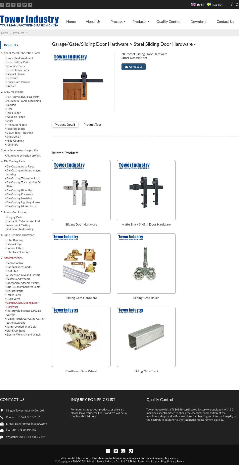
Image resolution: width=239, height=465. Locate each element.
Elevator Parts (14, 290)
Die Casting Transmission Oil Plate (23, 184)
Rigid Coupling (15, 140)
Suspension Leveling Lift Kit (23, 274)
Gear (9, 108)
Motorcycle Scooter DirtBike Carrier (23, 312)
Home (4, 32)
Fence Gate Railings (18, 82)
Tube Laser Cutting (17, 252)
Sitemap (155, 461)
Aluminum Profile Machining (23, 100)
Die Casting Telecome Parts (23, 178)
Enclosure (12, 78)
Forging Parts (14, 217)
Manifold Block (15, 128)
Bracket (11, 86)
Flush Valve (13, 298)
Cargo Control (15, 263)
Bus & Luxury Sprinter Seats (23, 286)
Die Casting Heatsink (19, 198)
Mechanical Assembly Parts (22, 282)
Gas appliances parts (18, 266)
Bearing (11, 104)
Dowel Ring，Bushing (19, 132)
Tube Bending (14, 240)
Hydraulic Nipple (16, 124)
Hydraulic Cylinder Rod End (23, 221)
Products (18, 32)
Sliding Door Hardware (81, 224)
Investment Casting (18, 225)
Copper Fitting (15, 248)
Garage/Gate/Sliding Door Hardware (22, 304)
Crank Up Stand (15, 330)
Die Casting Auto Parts (20, 166)
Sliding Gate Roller (146, 298)
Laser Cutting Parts (17, 62)
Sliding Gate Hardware (81, 298)
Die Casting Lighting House (23, 202)
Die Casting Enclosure (19, 194)
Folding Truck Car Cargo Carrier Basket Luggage (25, 320)
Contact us (135, 66)
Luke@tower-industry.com (31, 423)
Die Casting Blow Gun (19, 190)
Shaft (9, 120)
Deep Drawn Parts (17, 70)
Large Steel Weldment (19, 58)
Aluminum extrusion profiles (23, 155)
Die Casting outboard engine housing (23, 172)
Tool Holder (13, 112)
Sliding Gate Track (146, 371)
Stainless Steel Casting (20, 229)
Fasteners (12, 144)
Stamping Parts (15, 66)
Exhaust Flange (15, 74)
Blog (164, 461)
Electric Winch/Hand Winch (23, 334)
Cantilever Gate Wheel (81, 371)
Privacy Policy (175, 461)
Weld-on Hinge (15, 116)
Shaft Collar (13, 136)
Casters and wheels (18, 278)
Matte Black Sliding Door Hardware (146, 224)
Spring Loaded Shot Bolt (21, 326)
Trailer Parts (13, 294)
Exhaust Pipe (14, 244)
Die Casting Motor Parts (21, 206)
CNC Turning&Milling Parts (22, 96)
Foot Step (12, 270)
